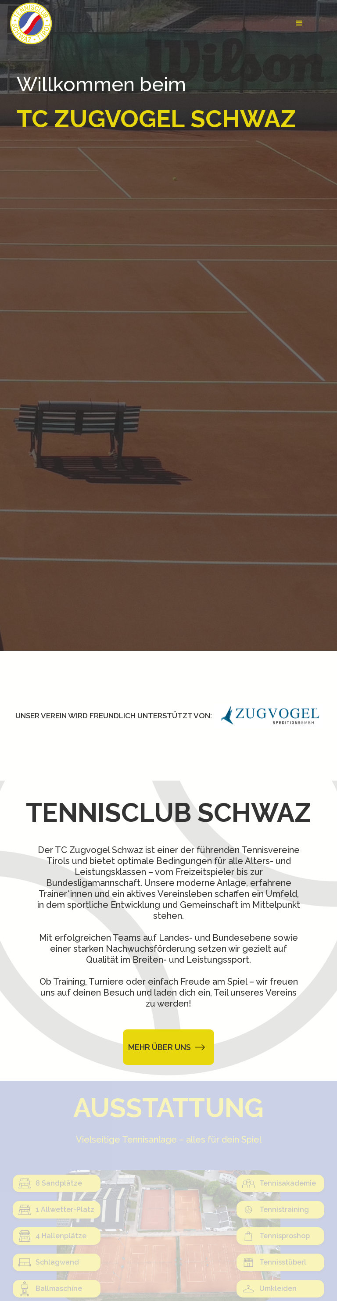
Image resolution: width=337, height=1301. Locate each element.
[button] (299, 23)
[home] (30, 23)
